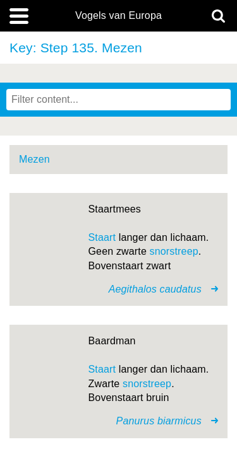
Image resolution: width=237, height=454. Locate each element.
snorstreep (174, 251)
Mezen (34, 159)
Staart (102, 237)
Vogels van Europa (118, 16)
